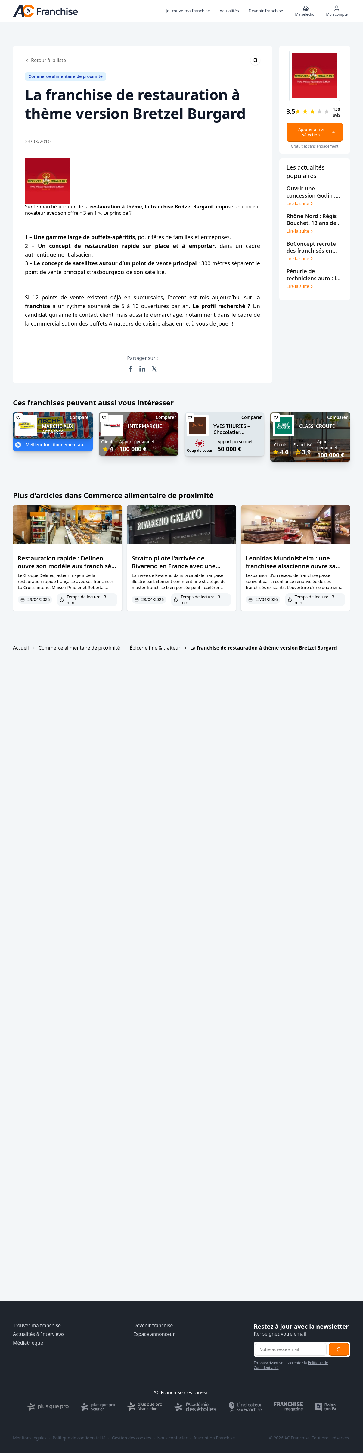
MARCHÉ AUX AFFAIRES (57, 429)
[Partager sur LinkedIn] (142, 369)
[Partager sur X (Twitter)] (154, 369)
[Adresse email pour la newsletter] (291, 1349)
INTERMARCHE (145, 426)
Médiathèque (28, 1343)
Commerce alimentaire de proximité (79, 647)
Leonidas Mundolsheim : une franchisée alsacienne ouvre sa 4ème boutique (291, 566)
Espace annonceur (154, 1334)
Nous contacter (172, 1438)
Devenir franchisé (153, 1325)
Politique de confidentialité (79, 1438)
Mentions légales (30, 1438)
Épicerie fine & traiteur (155, 647)
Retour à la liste (45, 60)
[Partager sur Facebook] (130, 369)
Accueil (21, 647)
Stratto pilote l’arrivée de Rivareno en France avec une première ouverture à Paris (174, 566)
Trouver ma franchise (37, 1325)
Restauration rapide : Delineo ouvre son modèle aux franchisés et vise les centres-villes (66, 566)
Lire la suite (300, 203)
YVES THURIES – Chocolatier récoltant (231, 432)
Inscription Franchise (214, 1438)
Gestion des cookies (131, 1438)
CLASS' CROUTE (317, 426)
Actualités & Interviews (38, 1334)
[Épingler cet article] (255, 60)
